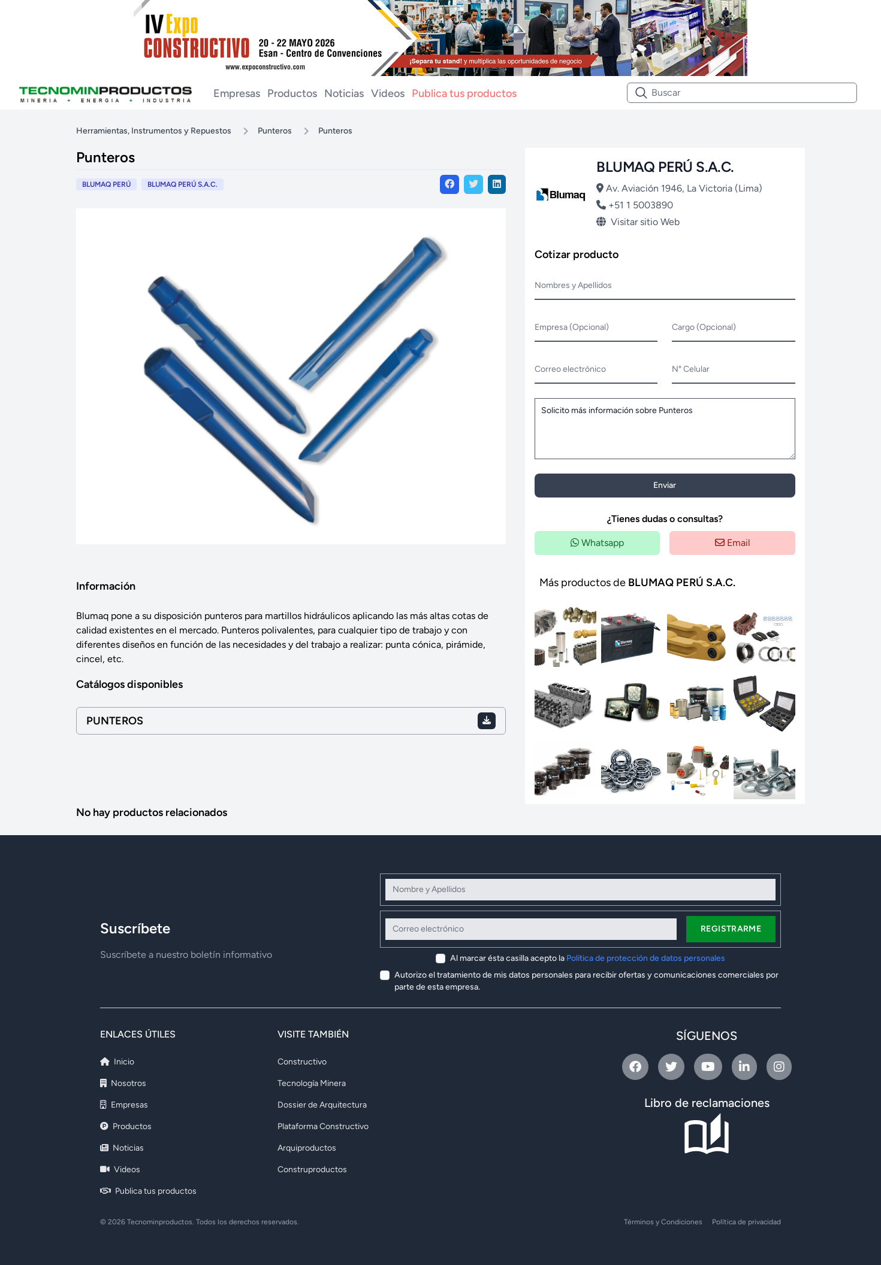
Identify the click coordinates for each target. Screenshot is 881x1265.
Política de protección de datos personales (645, 958)
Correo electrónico (570, 369)
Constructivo (302, 1062)
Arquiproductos (306, 1148)
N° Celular (691, 369)
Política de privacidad (746, 1222)
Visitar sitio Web (638, 221)
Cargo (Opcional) (704, 327)
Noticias (344, 93)
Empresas (236, 93)
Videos (388, 93)
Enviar (664, 485)
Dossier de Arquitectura (322, 1105)
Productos (292, 93)
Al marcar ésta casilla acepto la (587, 958)
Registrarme (731, 929)
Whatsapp (597, 542)
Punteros (275, 131)
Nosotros (123, 1083)
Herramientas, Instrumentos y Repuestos (153, 131)
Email (732, 542)
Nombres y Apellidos (573, 285)
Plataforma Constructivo (323, 1126)
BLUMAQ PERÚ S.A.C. (182, 184)
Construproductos (312, 1169)
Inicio (117, 1062)
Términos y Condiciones (663, 1222)
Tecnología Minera (311, 1083)
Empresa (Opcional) (572, 327)
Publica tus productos (464, 93)
